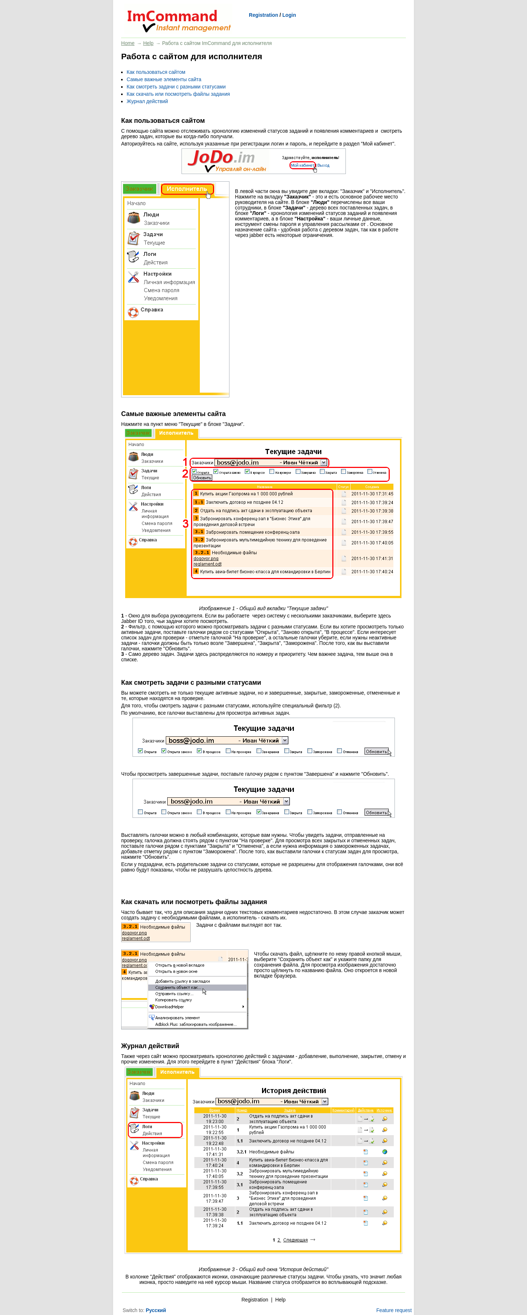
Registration (263, 15)
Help (148, 43)
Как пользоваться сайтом (156, 72)
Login (289, 15)
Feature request (394, 1310)
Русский (156, 1310)
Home (128, 43)
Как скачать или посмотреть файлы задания (178, 94)
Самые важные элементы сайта (164, 79)
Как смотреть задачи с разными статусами (176, 87)
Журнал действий (147, 101)
